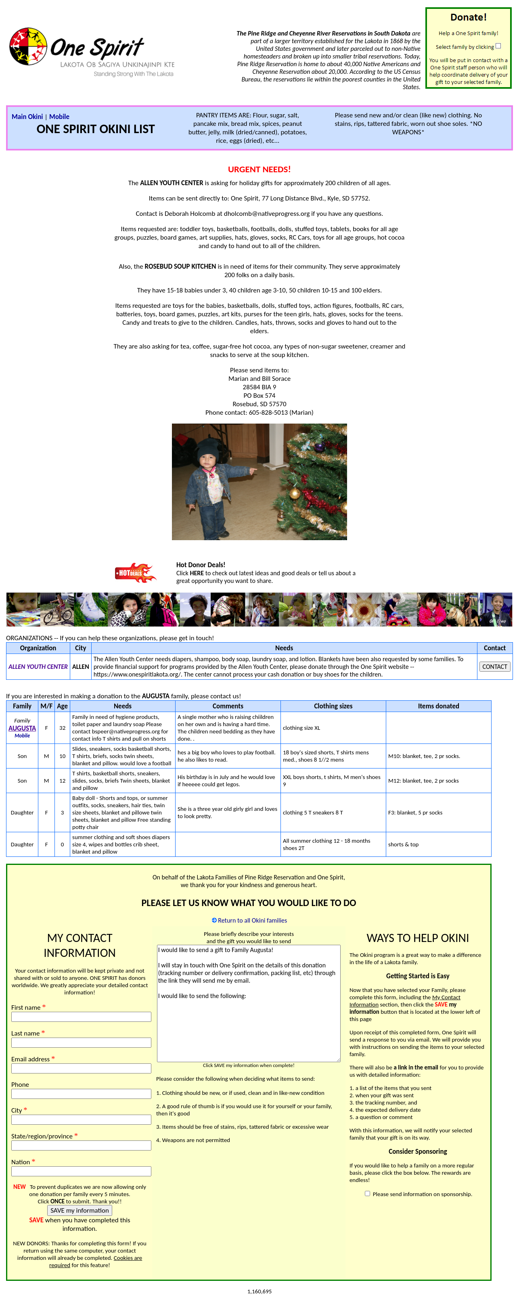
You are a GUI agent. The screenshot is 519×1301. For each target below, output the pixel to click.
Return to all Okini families (252, 920)
